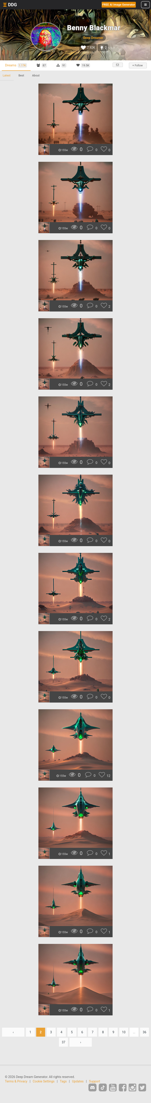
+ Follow (137, 65)
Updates (78, 1081)
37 (63, 1042)
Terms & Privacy (16, 1081)
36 (144, 1032)
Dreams (16, 65)
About (36, 75)
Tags (63, 1081)
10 (124, 1032)
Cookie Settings (44, 1081)
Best (21, 75)
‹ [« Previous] (13, 1032)
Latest (6, 75)
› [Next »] (80, 1042)
